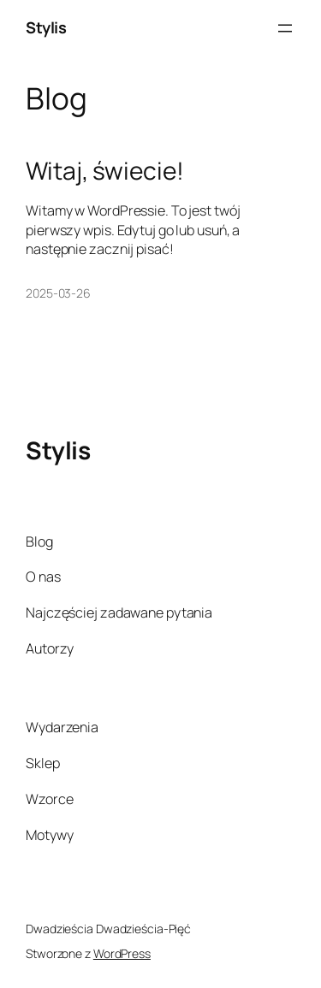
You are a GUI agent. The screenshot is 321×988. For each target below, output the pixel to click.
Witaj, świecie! (105, 171)
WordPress (122, 953)
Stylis (46, 27)
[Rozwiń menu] (285, 28)
